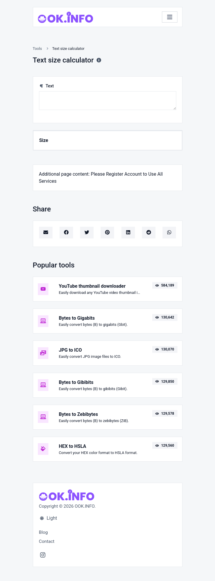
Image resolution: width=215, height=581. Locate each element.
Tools (37, 48)
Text (46, 86)
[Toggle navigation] (169, 17)
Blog (43, 532)
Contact (47, 541)
